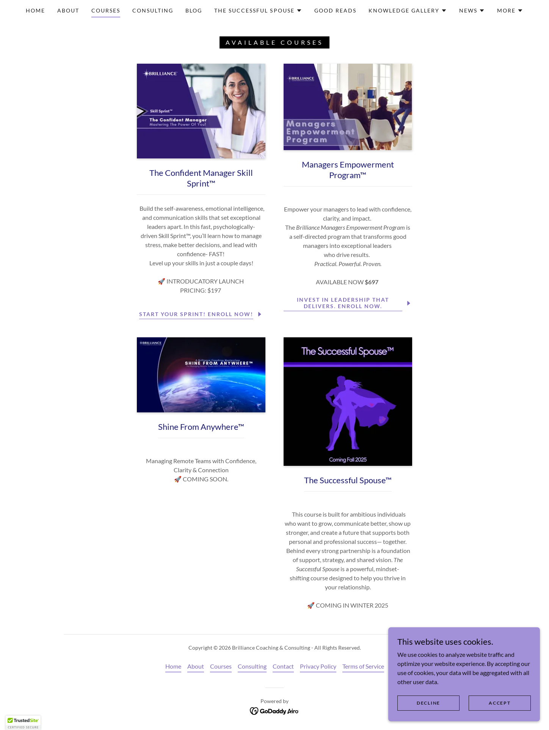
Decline (428, 703)
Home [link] (35, 10)
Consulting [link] (152, 10)
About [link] (68, 10)
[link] (275, 710)
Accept (499, 703)
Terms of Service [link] (363, 666)
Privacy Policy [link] (318, 666)
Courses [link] (105, 10)
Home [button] (173, 666)
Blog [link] (193, 10)
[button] (258, 10)
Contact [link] (283, 666)
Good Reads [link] (335, 10)
